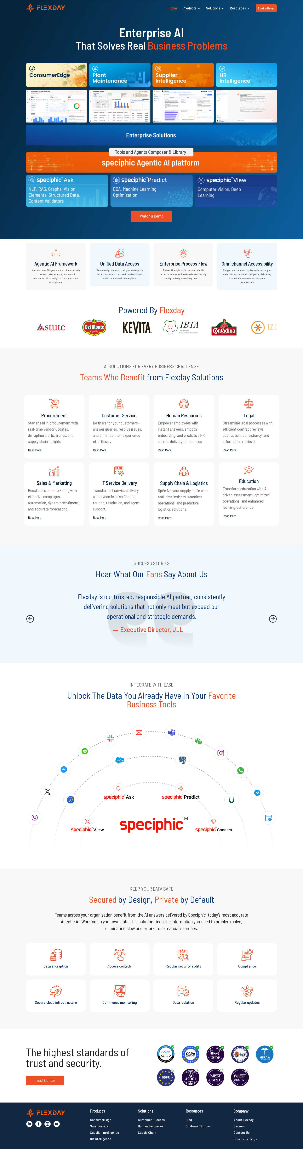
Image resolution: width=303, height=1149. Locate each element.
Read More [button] (34, 450)
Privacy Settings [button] (245, 1139)
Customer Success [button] (151, 1120)
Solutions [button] (213, 8)
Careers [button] (239, 1126)
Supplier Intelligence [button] (104, 1132)
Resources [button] (238, 8)
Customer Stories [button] (198, 1126)
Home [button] (173, 8)
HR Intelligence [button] (100, 1139)
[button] (45, 7)
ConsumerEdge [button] (100, 1120)
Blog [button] (189, 1120)
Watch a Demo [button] (151, 215)
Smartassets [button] (99, 1126)
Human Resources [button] (150, 1126)
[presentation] (30, 618)
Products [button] (190, 8)
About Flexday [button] (244, 1120)
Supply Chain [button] (147, 1132)
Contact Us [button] (241, 1132)
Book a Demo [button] (266, 8)
